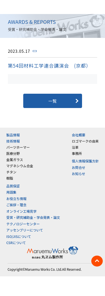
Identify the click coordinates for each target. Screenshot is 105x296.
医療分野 (13, 153)
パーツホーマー (18, 147)
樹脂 (9, 178)
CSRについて (16, 242)
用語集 (11, 192)
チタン (11, 171)
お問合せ (78, 167)
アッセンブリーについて (24, 230)
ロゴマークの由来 (85, 141)
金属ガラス (14, 159)
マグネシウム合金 (19, 165)
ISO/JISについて (18, 236)
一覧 (52, 101)
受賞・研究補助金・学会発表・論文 (33, 217)
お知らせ (78, 173)
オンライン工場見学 (21, 211)
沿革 (75, 147)
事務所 (77, 153)
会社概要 (78, 134)
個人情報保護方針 (85, 161)
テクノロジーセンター (22, 223)
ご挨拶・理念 (16, 204)
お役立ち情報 (16, 198)
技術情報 (13, 141)
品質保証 (13, 185)
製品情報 (13, 134)
